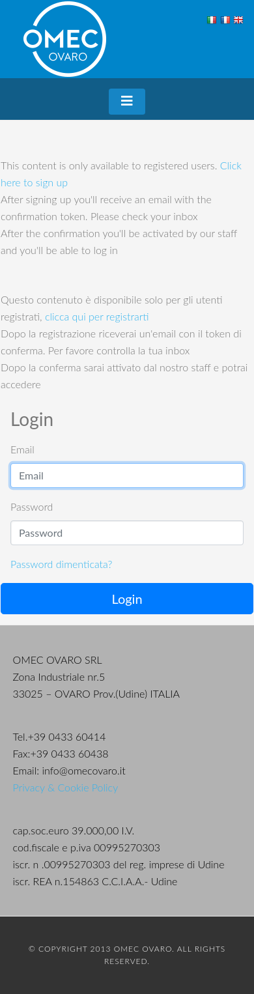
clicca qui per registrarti (97, 316)
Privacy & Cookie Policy (66, 787)
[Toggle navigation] (127, 102)
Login (126, 598)
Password (31, 506)
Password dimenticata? (61, 564)
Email (22, 449)
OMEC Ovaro (65, 39)
